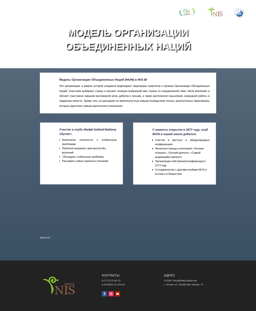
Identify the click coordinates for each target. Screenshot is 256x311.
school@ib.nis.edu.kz (113, 284)
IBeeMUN (47, 238)
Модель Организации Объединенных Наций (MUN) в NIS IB (105, 86)
